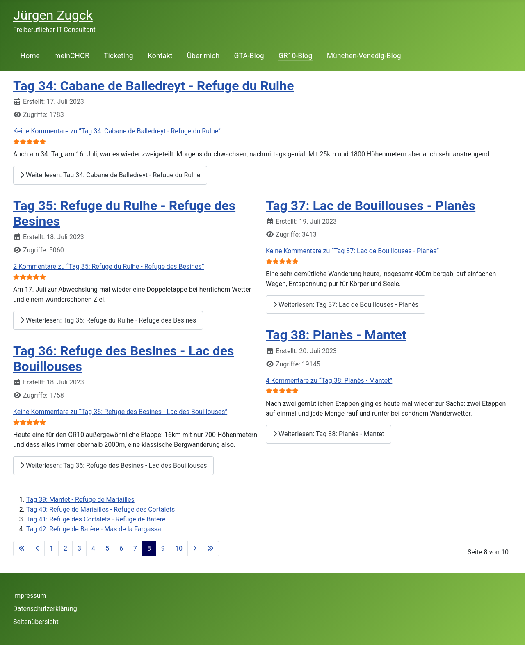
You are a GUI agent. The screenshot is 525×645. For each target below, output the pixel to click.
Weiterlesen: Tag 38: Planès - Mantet (328, 434)
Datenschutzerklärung (45, 609)
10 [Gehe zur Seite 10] (179, 548)
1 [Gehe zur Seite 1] (51, 548)
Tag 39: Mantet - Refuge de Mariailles (80, 499)
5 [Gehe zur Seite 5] (107, 548)
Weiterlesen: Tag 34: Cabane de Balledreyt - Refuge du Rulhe (110, 175)
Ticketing (118, 56)
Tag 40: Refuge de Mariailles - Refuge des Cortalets (100, 509)
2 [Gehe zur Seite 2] (65, 548)
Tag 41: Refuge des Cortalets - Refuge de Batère (95, 519)
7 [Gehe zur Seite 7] (135, 548)
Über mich (203, 56)
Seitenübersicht (36, 622)
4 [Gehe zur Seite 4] (93, 548)
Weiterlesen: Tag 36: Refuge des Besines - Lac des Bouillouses (113, 465)
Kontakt (160, 56)
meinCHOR (71, 56)
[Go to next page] (194, 548)
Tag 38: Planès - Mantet (336, 335)
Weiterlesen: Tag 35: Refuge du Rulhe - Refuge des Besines (108, 320)
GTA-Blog (249, 56)
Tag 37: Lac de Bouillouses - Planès (370, 205)
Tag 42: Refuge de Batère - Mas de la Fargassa (93, 529)
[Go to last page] (210, 548)
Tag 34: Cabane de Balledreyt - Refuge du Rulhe (153, 86)
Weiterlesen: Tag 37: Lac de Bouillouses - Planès (345, 305)
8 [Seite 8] (149, 548)
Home (30, 56)
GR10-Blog (295, 56)
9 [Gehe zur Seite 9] (163, 548)
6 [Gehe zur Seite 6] (121, 548)
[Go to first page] (21, 548)
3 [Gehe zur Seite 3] (79, 548)
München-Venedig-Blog (364, 56)
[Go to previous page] (37, 548)
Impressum (29, 595)
